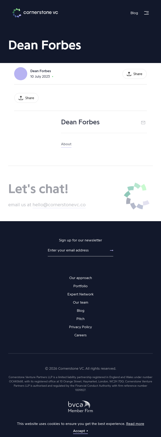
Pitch (80, 318)
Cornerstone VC (35, 13)
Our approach (80, 278)
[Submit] (109, 250)
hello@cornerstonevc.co (59, 206)
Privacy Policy (80, 327)
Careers (80, 335)
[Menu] (146, 13)
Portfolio (80, 286)
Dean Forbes (40, 71)
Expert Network (80, 294)
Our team (80, 302)
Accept (79, 431)
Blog (134, 13)
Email (143, 123)
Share (137, 74)
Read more (135, 423)
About (66, 145)
